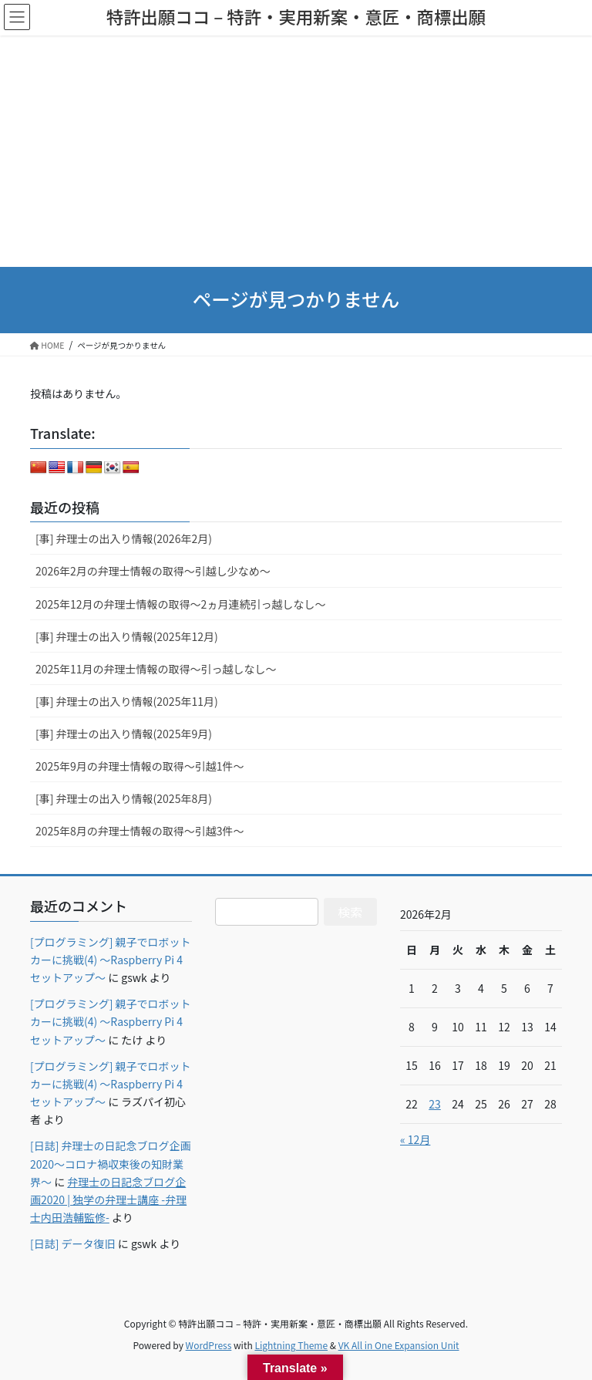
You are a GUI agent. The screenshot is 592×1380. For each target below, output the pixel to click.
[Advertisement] (296, 151)
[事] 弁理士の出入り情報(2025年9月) (123, 733)
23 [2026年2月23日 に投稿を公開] (435, 1104)
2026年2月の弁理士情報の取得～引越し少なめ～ (153, 571)
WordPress (209, 1344)
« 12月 (415, 1139)
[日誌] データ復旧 (73, 1243)
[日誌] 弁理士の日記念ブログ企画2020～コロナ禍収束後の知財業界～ (110, 1163)
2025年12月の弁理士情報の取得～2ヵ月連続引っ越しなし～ (180, 604)
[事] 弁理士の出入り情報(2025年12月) (126, 636)
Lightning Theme (291, 1344)
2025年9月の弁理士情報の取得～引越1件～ (139, 766)
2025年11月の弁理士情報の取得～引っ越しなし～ (156, 669)
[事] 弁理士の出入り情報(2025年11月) (126, 701)
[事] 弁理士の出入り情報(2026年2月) (123, 538)
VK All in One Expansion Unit (398, 1344)
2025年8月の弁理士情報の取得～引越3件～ (139, 830)
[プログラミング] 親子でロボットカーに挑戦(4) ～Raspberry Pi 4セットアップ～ (110, 959)
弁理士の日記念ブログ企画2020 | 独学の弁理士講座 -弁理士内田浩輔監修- (108, 1199)
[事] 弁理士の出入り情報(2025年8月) (123, 798)
